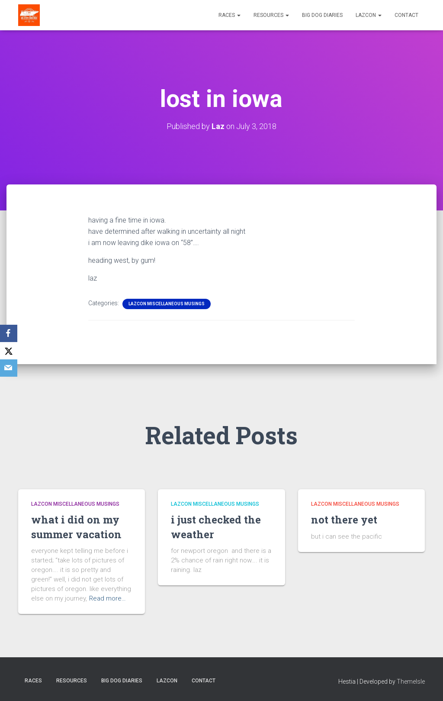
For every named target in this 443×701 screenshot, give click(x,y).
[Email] (8, 368)
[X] (8, 350)
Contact (406, 15)
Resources (271, 15)
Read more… (107, 598)
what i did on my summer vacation (76, 527)
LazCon (369, 15)
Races (229, 15)
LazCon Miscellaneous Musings (166, 303)
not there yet (344, 520)
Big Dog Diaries (322, 15)
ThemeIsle (411, 681)
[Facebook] (8, 333)
